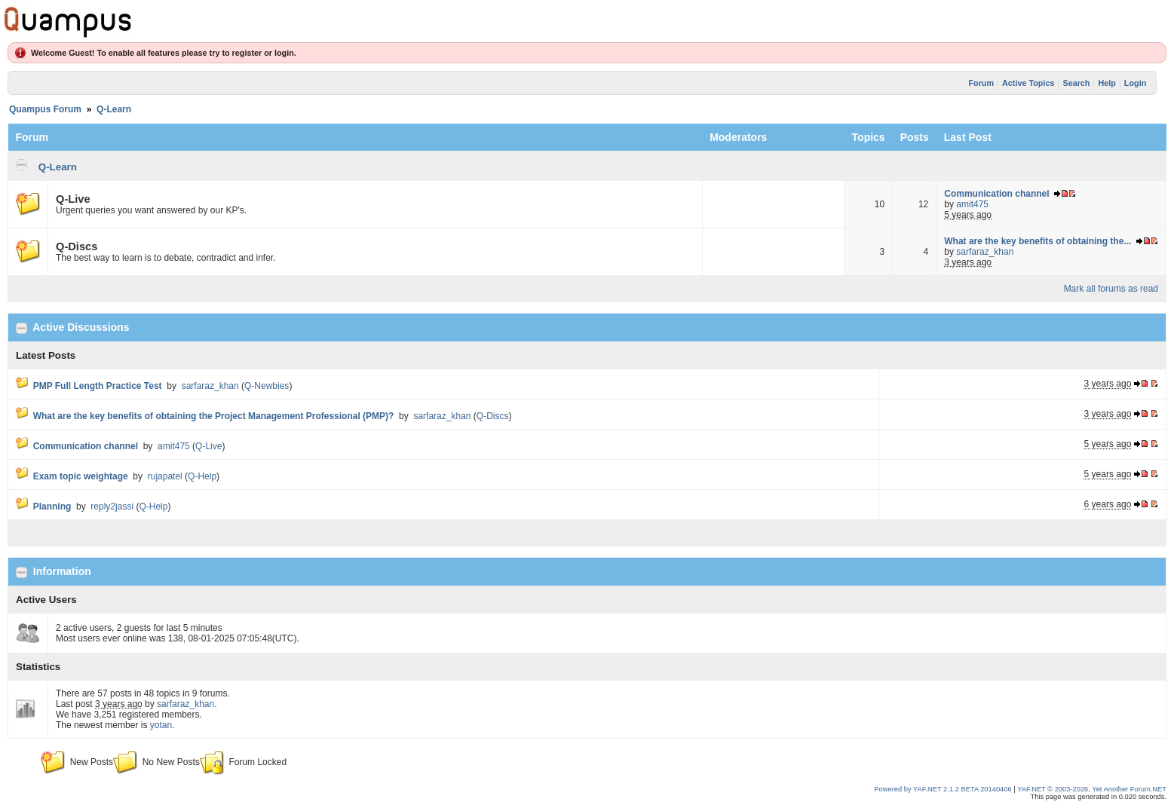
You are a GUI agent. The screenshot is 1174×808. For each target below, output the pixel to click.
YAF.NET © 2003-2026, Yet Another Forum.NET (1091, 789)
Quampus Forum (45, 109)
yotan (161, 725)
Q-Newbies (266, 386)
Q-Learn (114, 109)
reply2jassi (111, 506)
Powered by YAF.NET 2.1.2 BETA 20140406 (943, 789)
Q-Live (73, 199)
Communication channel (996, 193)
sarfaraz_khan (984, 251)
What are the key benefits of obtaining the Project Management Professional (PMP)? (213, 416)
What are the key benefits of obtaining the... (1037, 241)
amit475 (972, 204)
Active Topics (1028, 82)
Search (1076, 82)
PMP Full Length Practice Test (97, 386)
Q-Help (202, 476)
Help (1106, 82)
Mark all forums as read (1111, 288)
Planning (52, 506)
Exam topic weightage (80, 476)
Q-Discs (76, 246)
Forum (981, 82)
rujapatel (165, 476)
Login (1135, 82)
